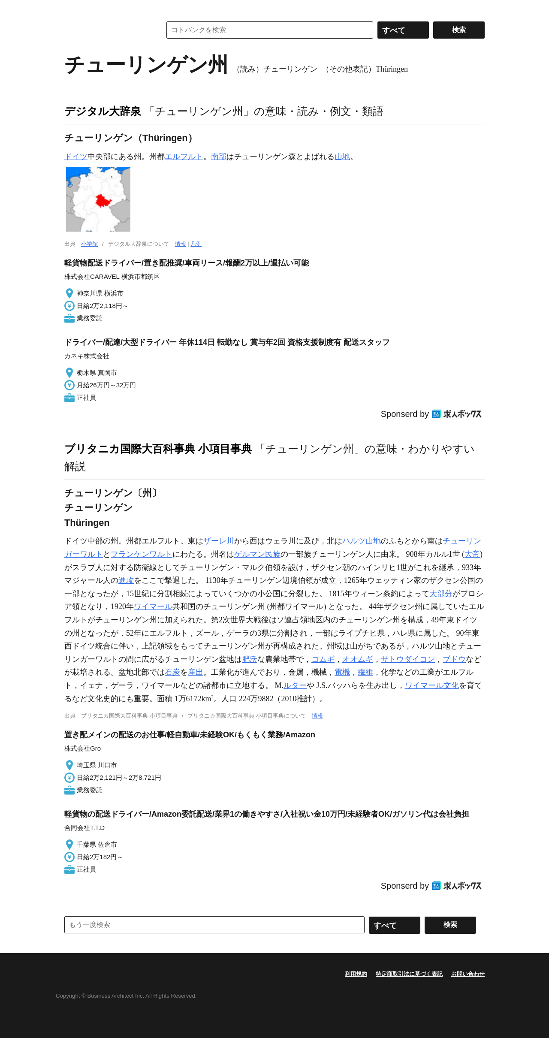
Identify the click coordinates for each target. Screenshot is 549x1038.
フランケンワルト (141, 554)
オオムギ (357, 659)
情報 (180, 244)
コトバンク (106, 30)
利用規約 (356, 974)
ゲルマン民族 (257, 554)
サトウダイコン (408, 659)
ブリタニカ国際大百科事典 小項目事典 (158, 449)
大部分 (440, 593)
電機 (342, 672)
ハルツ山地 (361, 541)
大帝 (472, 554)
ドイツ (75, 156)
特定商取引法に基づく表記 (409, 974)
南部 (218, 156)
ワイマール (153, 606)
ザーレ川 (218, 541)
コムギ (323, 659)
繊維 (365, 672)
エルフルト (184, 156)
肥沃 (249, 659)
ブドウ (454, 659)
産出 (195, 672)
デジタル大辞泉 (102, 111)
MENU (72, 8)
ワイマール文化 (432, 685)
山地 (342, 156)
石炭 (172, 672)
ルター (295, 685)
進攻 (126, 580)
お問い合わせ (468, 974)
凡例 (196, 244)
